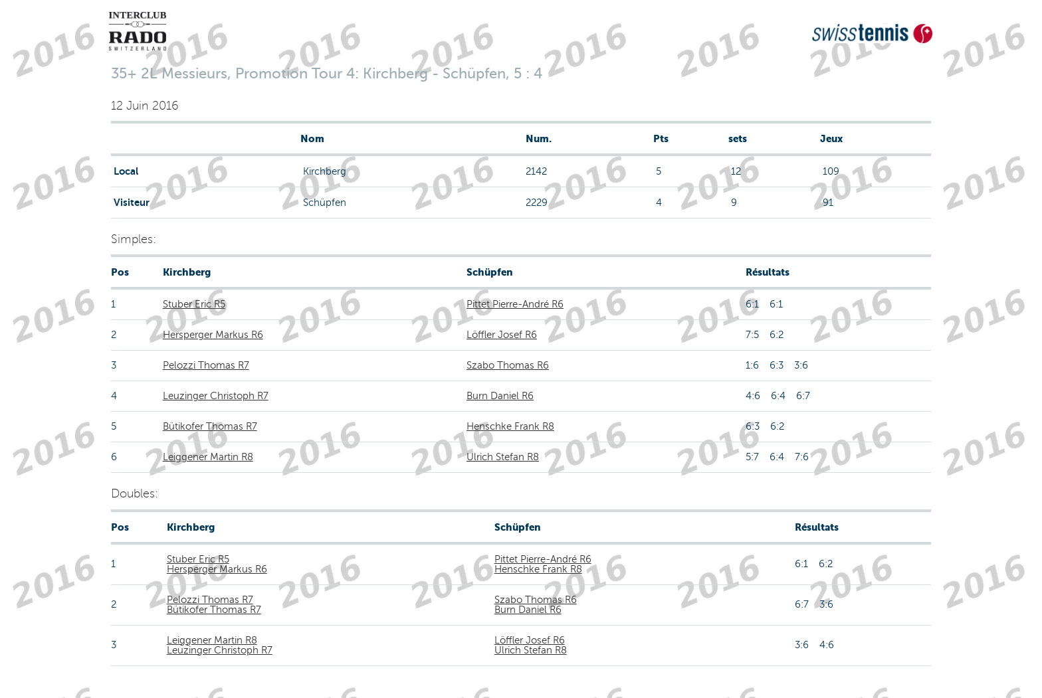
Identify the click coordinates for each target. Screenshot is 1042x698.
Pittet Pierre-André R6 (515, 304)
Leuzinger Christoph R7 (215, 396)
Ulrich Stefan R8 (503, 457)
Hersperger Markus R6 (213, 334)
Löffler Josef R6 (502, 334)
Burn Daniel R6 (500, 396)
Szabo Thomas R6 (508, 365)
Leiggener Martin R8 (208, 457)
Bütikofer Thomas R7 (210, 426)
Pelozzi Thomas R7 (206, 365)
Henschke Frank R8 (510, 426)
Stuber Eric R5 (194, 304)
